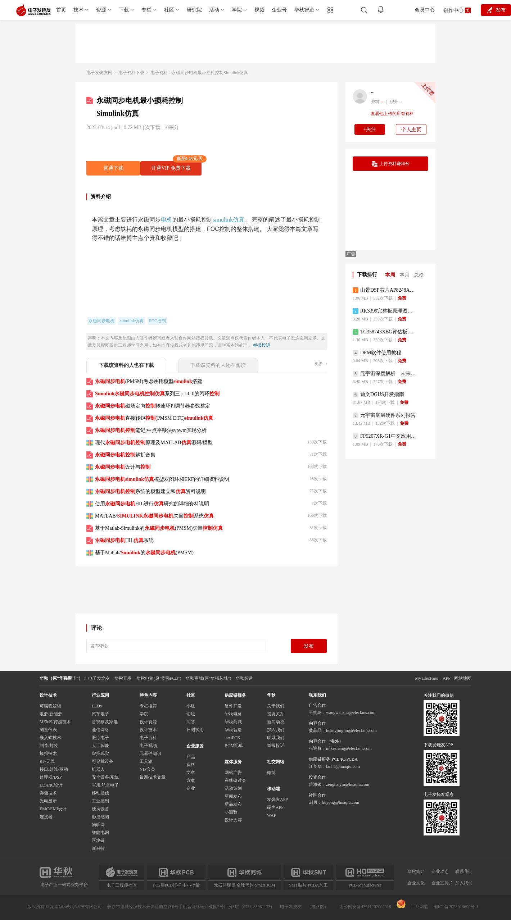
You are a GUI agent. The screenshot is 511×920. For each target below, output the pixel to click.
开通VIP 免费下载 (176, 166)
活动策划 (233, 788)
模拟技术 (48, 753)
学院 (237, 10)
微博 (271, 772)
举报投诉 (261, 345)
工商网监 (412, 904)
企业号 (279, 10)
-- (372, 92)
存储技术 (48, 793)
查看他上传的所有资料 (392, 113)
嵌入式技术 (50, 737)
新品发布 (233, 804)
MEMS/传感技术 (55, 721)
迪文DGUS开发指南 (378, 394)
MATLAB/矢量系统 (154, 516)
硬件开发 (233, 706)
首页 (61, 10)
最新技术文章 (153, 777)
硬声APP (275, 807)
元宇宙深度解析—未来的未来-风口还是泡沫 (385, 374)
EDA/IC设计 (51, 785)
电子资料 (159, 72)
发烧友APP (277, 799)
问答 (190, 721)
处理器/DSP (51, 777)
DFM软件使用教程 (377, 353)
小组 (190, 706)
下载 (124, 10)
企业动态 (440, 871)
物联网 (98, 824)
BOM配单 (234, 745)
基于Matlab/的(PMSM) (144, 552)
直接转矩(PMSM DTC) (154, 418)
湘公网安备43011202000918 (365, 906)
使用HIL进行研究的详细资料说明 (152, 503)
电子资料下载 (131, 72)
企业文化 (416, 882)
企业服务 (195, 745)
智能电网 (100, 832)
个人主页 (411, 129)
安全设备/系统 (105, 777)
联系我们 (275, 737)
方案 (190, 780)
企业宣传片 (442, 882)
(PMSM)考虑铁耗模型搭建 (148, 381)
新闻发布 (233, 796)
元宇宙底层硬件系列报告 (384, 415)
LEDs (97, 706)
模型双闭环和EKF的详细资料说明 (162, 479)
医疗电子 (100, 737)
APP (447, 678)
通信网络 (100, 729)
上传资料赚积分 (391, 164)
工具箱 (146, 761)
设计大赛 (233, 820)
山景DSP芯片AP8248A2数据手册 (385, 290)
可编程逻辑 (50, 706)
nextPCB (232, 737)
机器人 (98, 769)
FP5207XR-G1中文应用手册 (385, 436)
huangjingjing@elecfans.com (351, 730)
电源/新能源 (51, 713)
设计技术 (148, 729)
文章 (190, 772)
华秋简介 (416, 871)
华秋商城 (233, 721)
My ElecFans (426, 678)
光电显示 (48, 800)
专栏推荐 (148, 706)
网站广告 (233, 772)
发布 (309, 646)
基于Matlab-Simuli (159, 528)
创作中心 (453, 10)
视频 (259, 10)
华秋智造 (304, 10)
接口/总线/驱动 (54, 769)
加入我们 (275, 729)
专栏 (146, 10)
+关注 (369, 129)
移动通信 (100, 793)
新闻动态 (275, 721)
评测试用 (195, 729)
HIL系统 (124, 540)
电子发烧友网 (99, 72)
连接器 (46, 816)
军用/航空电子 (105, 785)
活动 (214, 10)
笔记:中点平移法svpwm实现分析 (151, 430)
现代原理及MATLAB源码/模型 (154, 442)
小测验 (231, 812)
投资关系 (275, 713)
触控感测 (100, 816)
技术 (78, 10)
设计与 (122, 467)
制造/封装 (49, 745)
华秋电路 (233, 713)
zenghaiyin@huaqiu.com (347, 784)
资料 (190, 764)
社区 (169, 10)
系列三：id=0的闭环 (157, 393)
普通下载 (113, 168)
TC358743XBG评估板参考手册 (385, 332)
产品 (190, 756)
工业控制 (100, 800)
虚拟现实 (100, 753)
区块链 (98, 840)
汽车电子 (100, 713)
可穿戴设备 (102, 761)
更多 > (321, 363)
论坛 (190, 713)
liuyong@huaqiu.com (340, 802)
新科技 (98, 848)
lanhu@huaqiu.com (343, 766)
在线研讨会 (235, 780)
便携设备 (100, 808)
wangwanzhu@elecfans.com (350, 712)
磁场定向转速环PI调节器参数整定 (152, 406)
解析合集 (125, 454)
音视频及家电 (105, 721)
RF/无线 (47, 761)
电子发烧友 (291, 906)
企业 (190, 788)
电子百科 (148, 737)
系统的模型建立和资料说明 (150, 491)
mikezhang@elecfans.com (349, 748)
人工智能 (100, 745)
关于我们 (275, 706)
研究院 (194, 10)
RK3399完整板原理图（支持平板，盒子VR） (385, 311)
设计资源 (148, 721)
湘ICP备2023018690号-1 (456, 906)
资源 (101, 10)
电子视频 (148, 745)
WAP (271, 815)
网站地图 (462, 678)
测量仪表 (48, 729)
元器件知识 (150, 753)
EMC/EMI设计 (53, 808)
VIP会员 (147, 769)
